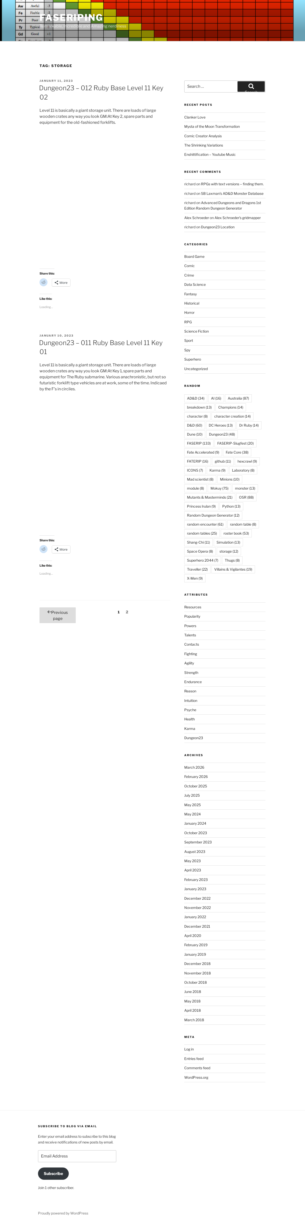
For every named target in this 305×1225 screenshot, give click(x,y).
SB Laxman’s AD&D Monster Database (232, 193)
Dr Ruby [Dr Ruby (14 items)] (249, 425)
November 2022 (197, 907)
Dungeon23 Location (217, 227)
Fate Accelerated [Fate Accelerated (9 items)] (203, 452)
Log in (189, 1049)
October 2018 (195, 982)
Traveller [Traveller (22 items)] (197, 569)
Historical (191, 303)
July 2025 (192, 795)
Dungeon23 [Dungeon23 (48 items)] (222, 434)
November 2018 (197, 973)
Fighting (190, 654)
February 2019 (196, 945)
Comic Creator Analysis (203, 136)
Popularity (192, 616)
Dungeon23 (193, 738)
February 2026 (196, 776)
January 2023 (195, 889)
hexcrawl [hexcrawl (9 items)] (247, 461)
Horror (189, 312)
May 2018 (192, 1001)
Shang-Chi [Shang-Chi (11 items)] (198, 542)
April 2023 (192, 870)
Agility (189, 663)
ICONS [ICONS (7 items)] (195, 470)
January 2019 (195, 954)
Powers (190, 626)
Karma (189, 728)
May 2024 (192, 814)
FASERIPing (71, 17)
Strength (191, 672)
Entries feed (194, 1058)
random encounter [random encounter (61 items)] (205, 524)
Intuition (190, 700)
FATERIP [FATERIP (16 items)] (197, 461)
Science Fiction (196, 331)
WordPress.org (196, 1077)
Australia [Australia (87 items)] (238, 398)
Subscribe (53, 1173)
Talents (190, 635)
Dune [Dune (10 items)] (194, 434)
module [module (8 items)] (195, 488)
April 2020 (192, 935)
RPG (188, 322)
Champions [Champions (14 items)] (230, 407)
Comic (189, 266)
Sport (188, 340)
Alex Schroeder (196, 218)
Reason (190, 691)
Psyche (190, 710)
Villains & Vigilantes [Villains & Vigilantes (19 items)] (233, 569)
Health (189, 719)
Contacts (191, 644)
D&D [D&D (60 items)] (194, 425)
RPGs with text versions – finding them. (232, 184)
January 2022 (195, 917)
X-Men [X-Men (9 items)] (195, 578)
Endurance (193, 682)
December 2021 (197, 926)
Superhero (192, 359)
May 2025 (192, 805)
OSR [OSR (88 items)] (246, 497)
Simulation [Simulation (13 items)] (228, 542)
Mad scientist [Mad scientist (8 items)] (200, 479)
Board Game (194, 256)
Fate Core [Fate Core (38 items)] (237, 452)
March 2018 (194, 1020)
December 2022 (197, 898)
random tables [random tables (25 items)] (202, 533)
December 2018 (197, 963)
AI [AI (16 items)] (216, 398)
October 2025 (195, 786)
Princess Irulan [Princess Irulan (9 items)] (201, 506)
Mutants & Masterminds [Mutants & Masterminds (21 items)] (209, 497)
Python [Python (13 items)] (231, 506)
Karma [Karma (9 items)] (218, 470)
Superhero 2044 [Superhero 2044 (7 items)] (202, 560)
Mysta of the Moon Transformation (212, 126)
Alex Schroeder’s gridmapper (237, 218)
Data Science (195, 284)
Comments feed (197, 1068)
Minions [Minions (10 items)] (230, 479)
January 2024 (195, 823)
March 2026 (194, 767)
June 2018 (192, 991)
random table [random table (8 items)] (243, 524)
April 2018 (192, 1010)
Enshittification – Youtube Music (210, 154)
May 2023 (192, 861)
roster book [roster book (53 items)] (236, 533)
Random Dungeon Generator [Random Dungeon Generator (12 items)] (213, 515)
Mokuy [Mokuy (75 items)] (219, 488)
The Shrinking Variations (203, 145)
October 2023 (195, 833)
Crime (189, 275)
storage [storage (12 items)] (229, 551)
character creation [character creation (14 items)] (232, 416)
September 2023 (198, 842)
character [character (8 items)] (197, 416)
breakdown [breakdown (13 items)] (199, 407)
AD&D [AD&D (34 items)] (195, 398)
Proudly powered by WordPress (63, 1213)
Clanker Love (195, 117)
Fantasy (190, 294)
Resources (192, 607)
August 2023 (194, 851)
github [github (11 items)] (223, 461)
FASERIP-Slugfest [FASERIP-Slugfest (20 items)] (235, 443)
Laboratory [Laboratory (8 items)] (243, 470)
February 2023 (196, 879)
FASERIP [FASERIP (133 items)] (199, 443)
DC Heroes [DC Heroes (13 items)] (221, 425)
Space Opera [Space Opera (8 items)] (200, 551)
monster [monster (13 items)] (245, 488)
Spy (187, 350)
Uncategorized (196, 369)
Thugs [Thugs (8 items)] (232, 560)
